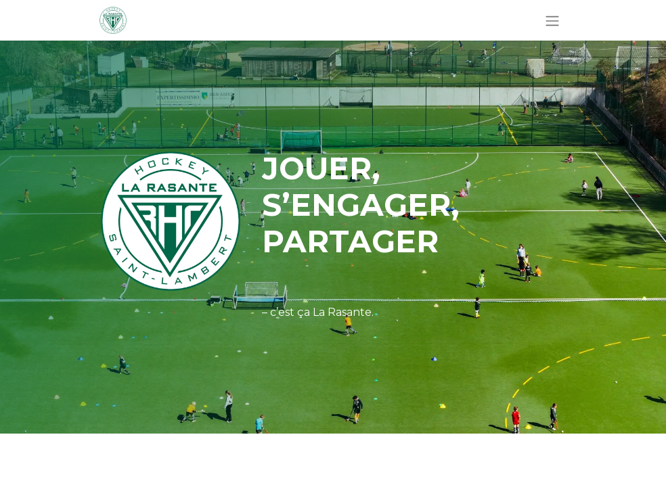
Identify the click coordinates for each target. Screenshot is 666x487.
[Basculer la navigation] (552, 20)
